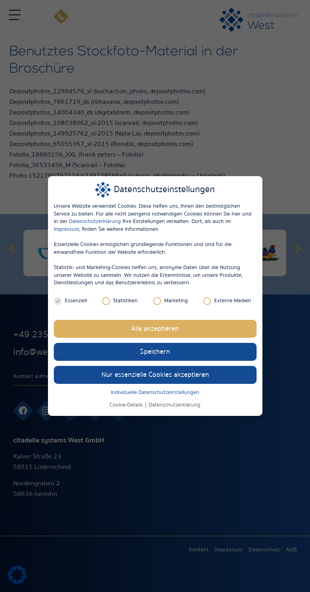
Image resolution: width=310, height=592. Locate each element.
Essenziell (70, 301)
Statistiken (120, 301)
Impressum (66, 229)
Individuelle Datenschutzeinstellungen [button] (155, 392)
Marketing (170, 301)
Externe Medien (227, 301)
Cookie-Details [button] (127, 405)
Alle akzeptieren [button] (155, 328)
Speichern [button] (155, 351)
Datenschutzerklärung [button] (174, 405)
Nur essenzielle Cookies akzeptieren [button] (155, 374)
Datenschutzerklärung (95, 221)
